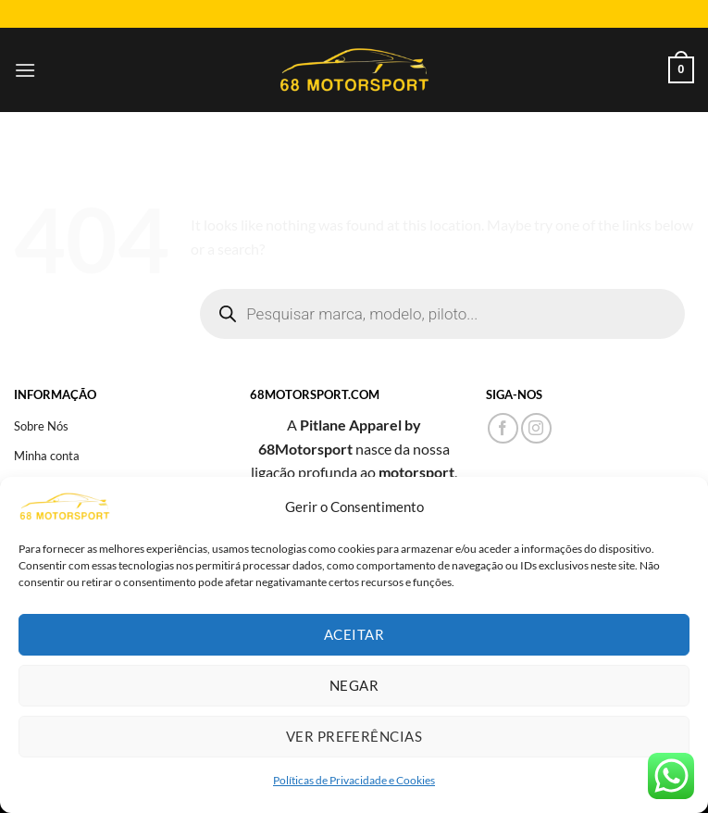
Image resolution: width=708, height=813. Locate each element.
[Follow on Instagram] (536, 428)
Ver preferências (354, 736)
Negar (354, 685)
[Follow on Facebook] (503, 428)
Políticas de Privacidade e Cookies (354, 780)
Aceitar (354, 634)
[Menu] (25, 70)
